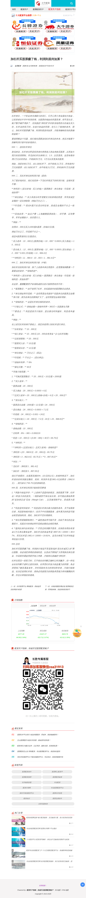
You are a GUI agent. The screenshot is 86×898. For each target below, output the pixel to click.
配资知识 (27, 798)
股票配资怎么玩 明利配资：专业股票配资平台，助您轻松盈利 (38, 751)
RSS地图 (57, 890)
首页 (14, 9)
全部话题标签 (43, 804)
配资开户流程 (54, 9)
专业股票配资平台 (57, 788)
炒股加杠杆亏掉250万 (46, 66)
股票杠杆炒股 (57, 793)
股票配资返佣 (57, 777)
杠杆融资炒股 (26, 782)
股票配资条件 (26, 772)
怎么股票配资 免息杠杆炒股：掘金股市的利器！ (34, 740)
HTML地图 (65, 890)
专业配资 (57, 782)
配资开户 (24, 9)
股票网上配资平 (57, 772)
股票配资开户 (38, 9)
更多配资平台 (68, 15)
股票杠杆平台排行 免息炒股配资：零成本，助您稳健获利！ (37, 735)
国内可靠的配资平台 (27, 793)
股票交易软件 (57, 798)
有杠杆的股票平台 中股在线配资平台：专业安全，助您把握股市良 (40, 757)
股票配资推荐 (26, 777)
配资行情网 (27, 788)
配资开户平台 (71, 9)
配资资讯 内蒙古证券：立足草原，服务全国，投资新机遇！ (37, 746)
